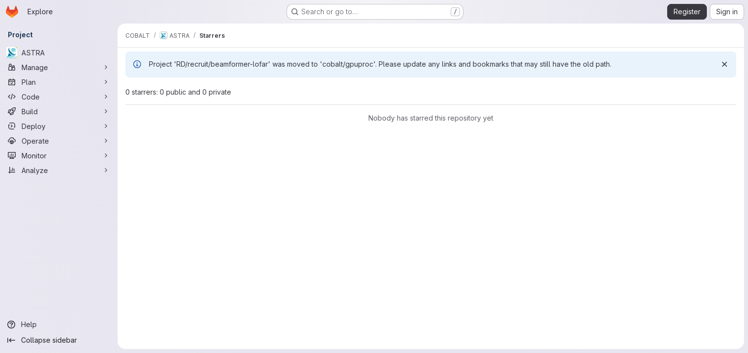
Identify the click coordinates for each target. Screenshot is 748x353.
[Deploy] (59, 126)
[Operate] (59, 141)
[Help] (59, 324)
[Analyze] (59, 170)
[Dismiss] (724, 64)
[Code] (59, 96)
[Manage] (59, 67)
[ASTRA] (59, 52)
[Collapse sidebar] (59, 340)
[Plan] (59, 82)
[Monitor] (59, 155)
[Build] (59, 111)
